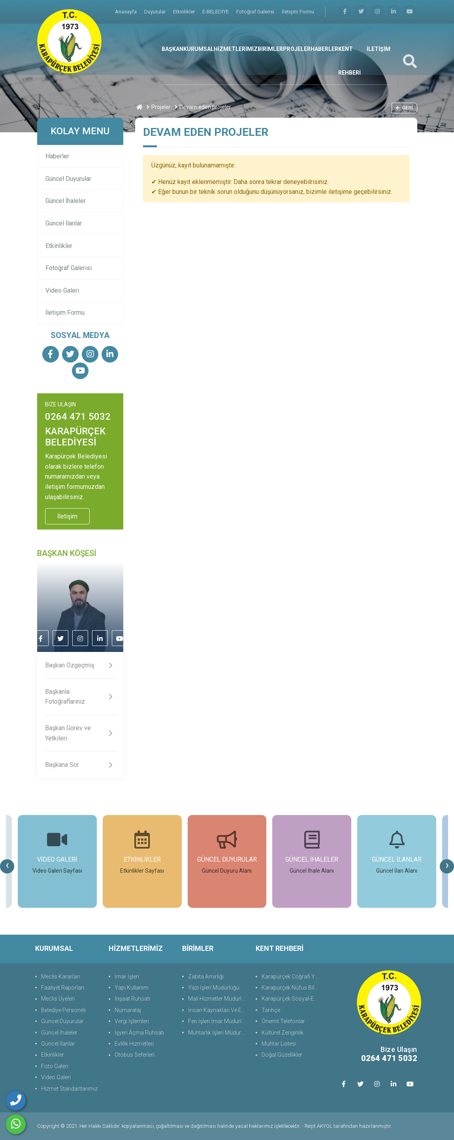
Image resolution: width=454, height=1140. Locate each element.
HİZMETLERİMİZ (236, 49)
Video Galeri (62, 290)
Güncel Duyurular (68, 178)
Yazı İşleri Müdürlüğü (213, 987)
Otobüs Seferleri (134, 1055)
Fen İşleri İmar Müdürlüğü (218, 1021)
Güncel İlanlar (63, 223)
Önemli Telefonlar (283, 1021)
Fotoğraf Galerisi (255, 12)
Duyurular (155, 12)
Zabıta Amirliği (206, 976)
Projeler (161, 107)
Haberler (57, 156)
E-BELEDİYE (216, 12)
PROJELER (297, 49)
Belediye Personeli (63, 1010)
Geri (404, 108)
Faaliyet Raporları (62, 987)
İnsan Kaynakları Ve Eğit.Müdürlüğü (218, 1010)
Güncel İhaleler (65, 201)
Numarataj (128, 1010)
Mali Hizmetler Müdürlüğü (218, 998)
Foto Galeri (54, 1066)
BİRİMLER (270, 49)
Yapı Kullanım (132, 987)
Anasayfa (126, 12)
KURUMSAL (198, 49)
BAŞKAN (172, 49)
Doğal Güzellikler (282, 1055)
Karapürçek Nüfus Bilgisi (291, 987)
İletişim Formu (298, 12)
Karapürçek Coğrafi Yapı (291, 976)
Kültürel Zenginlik (282, 1032)
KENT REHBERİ (349, 61)
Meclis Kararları (60, 976)
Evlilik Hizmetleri (134, 1043)
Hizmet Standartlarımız (69, 1089)
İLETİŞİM (378, 49)
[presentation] (7, 866)
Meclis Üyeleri (58, 998)
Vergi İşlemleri (132, 1021)
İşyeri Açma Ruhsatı (139, 1032)
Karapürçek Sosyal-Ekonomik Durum (291, 998)
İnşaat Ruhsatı (132, 998)
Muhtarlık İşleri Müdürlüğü (218, 1032)
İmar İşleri (127, 976)
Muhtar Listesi (279, 1043)
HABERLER (324, 49)
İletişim (67, 516)
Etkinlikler (184, 12)
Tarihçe (271, 1010)
